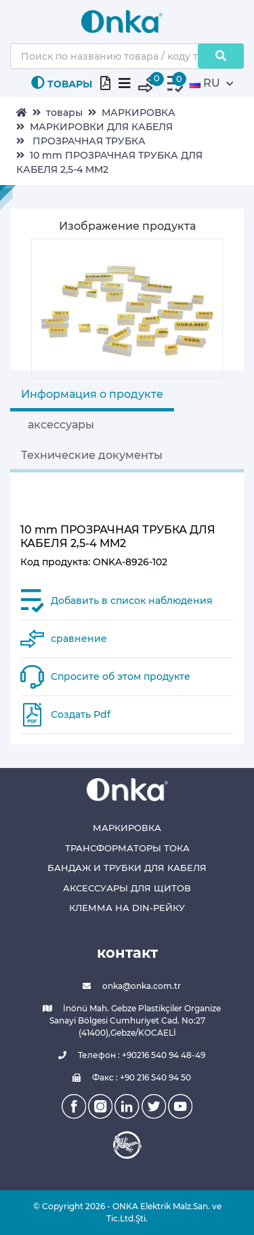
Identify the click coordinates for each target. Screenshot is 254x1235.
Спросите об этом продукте (120, 676)
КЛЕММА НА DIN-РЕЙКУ (127, 907)
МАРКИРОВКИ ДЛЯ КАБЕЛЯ (101, 127)
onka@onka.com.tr (127, 986)
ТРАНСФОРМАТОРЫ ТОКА (127, 848)
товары (64, 112)
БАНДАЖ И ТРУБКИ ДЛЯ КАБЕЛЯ (127, 867)
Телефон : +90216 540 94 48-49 (127, 1055)
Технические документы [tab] (92, 455)
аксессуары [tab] (61, 424)
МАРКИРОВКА (138, 112)
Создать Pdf (80, 714)
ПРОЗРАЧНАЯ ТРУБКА (88, 141)
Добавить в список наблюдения (132, 600)
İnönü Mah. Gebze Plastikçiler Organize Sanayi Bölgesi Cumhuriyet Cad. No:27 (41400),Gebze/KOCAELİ (127, 1020)
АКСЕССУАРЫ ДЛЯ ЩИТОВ (127, 888)
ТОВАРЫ (61, 83)
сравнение (79, 638)
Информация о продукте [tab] (92, 394)
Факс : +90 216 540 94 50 (127, 1078)
